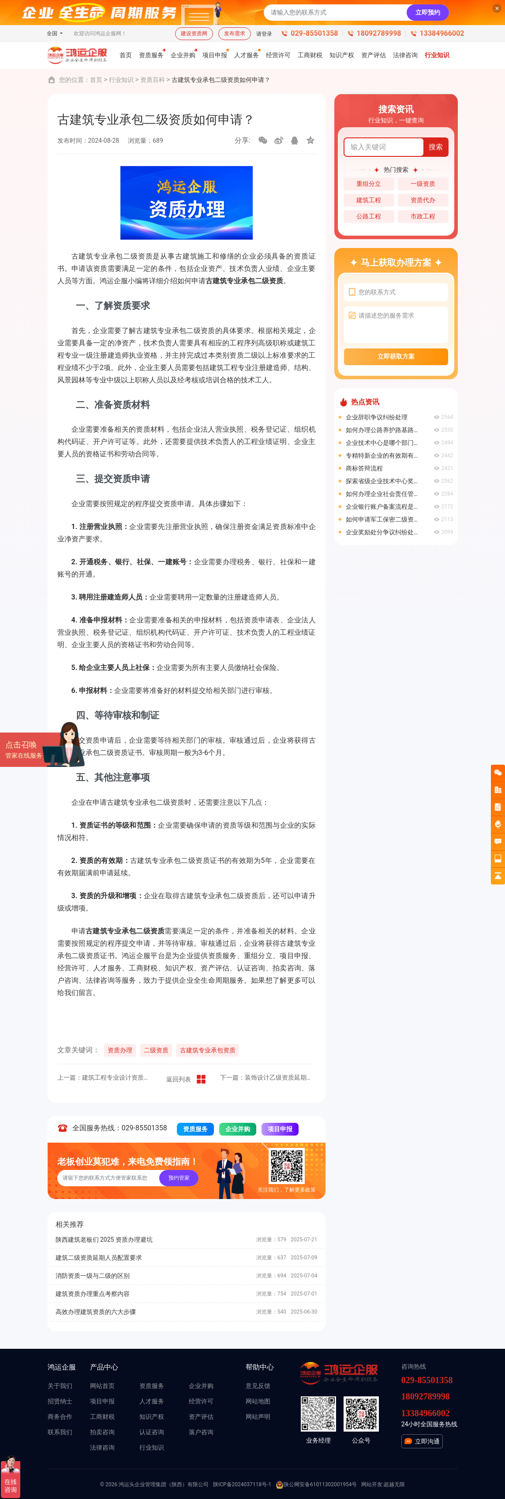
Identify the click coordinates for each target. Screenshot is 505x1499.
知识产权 (151, 1416)
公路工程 (368, 216)
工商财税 (102, 1416)
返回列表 (186, 1079)
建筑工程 (368, 200)
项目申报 (280, 1129)
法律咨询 (102, 1447)
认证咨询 (151, 1432)
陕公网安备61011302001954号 (316, 1485)
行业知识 (121, 79)
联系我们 (60, 1432)
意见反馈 (258, 1385)
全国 (53, 33)
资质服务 (195, 1129)
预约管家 (179, 1178)
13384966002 (442, 33)
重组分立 (368, 183)
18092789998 (379, 33)
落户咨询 (201, 1432)
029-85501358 (314, 33)
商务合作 (60, 1416)
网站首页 (102, 1385)
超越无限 (394, 1484)
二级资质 (156, 1050)
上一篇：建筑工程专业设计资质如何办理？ (105, 1077)
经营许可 (201, 1401)
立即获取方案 (396, 356)
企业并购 (237, 1129)
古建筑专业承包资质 (208, 1050)
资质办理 (120, 1050)
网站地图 (258, 1401)
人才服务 (151, 1401)
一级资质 (423, 183)
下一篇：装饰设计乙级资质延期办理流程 (268, 1077)
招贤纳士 (60, 1401)
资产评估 (201, 1416)
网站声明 (258, 1416)
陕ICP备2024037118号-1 (242, 1484)
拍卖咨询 (102, 1432)
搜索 (436, 147)
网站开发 (371, 1484)
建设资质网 (194, 33)
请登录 (264, 34)
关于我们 (60, 1385)
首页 (96, 79)
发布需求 (234, 33)
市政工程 (423, 216)
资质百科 (152, 79)
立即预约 (427, 12)
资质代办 (423, 200)
